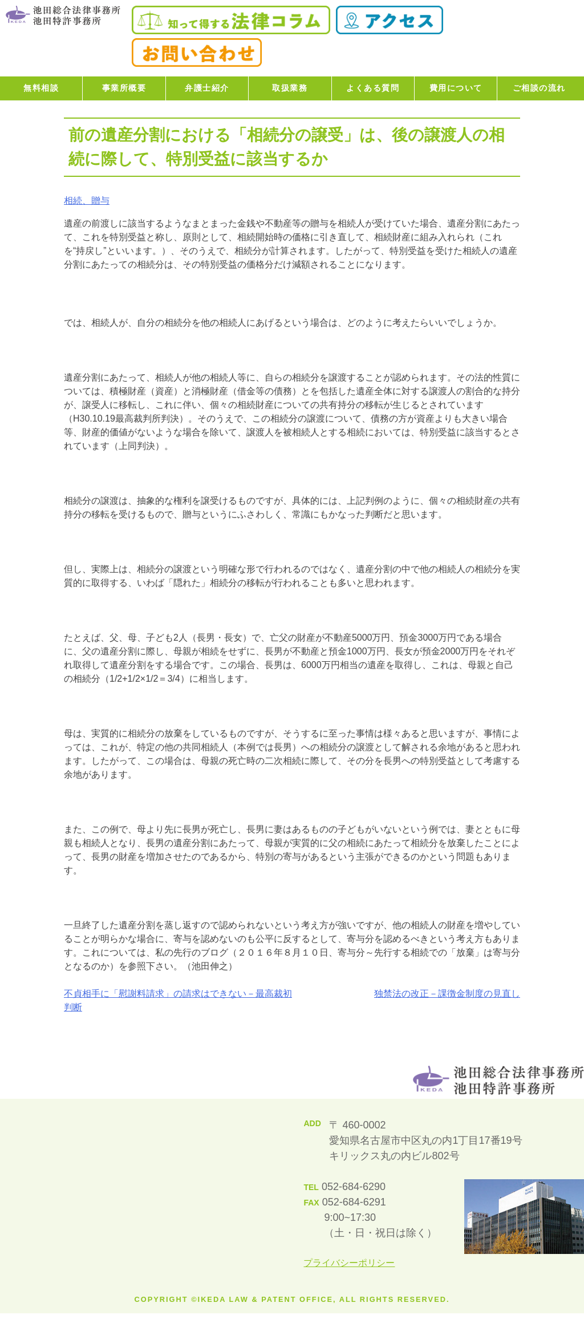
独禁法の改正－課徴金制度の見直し (447, 993)
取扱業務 (289, 87)
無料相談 (41, 87)
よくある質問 (372, 87)
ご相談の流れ (539, 87)
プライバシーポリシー (349, 1263)
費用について (455, 87)
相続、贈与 (87, 200)
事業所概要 (124, 87)
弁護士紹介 (207, 87)
